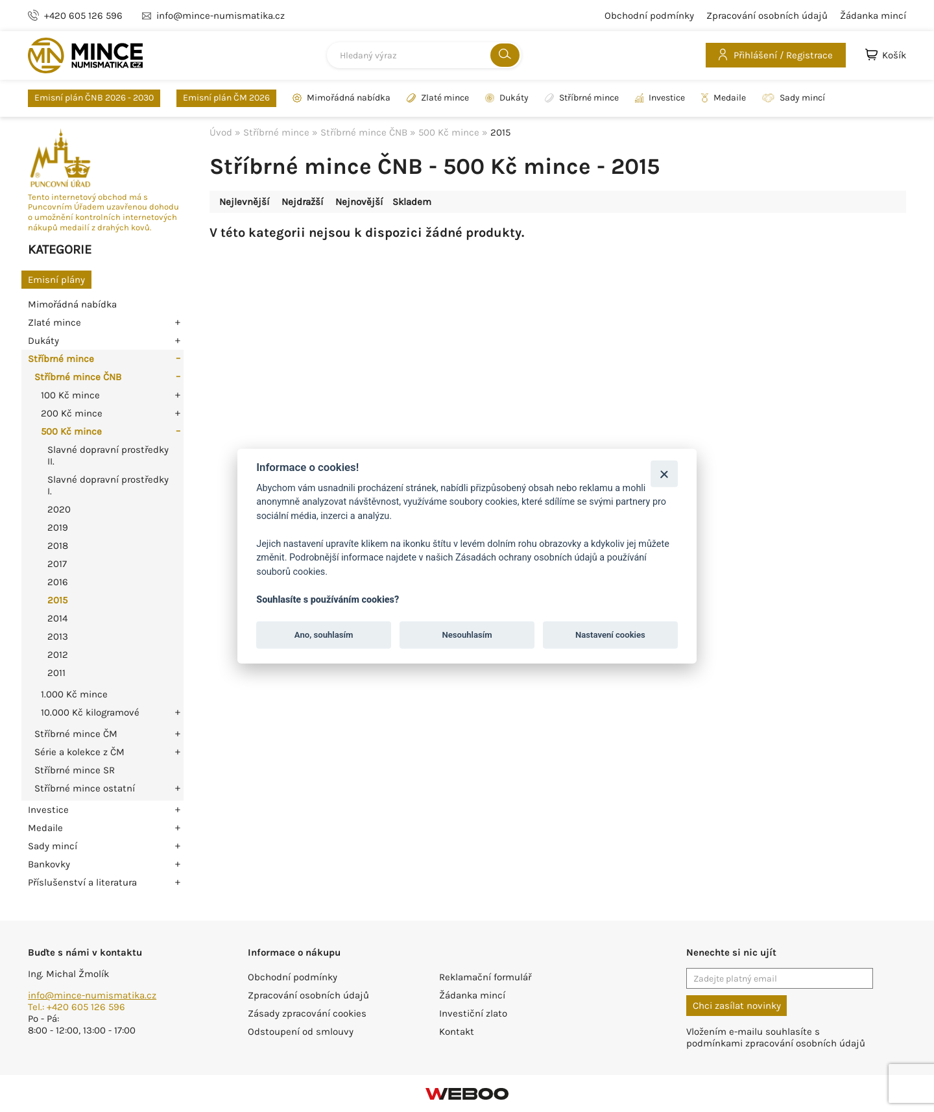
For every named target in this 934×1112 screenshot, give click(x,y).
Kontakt (456, 1031)
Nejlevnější (244, 202)
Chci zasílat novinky (737, 1005)
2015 (57, 600)
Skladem (411, 202)
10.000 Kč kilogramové (90, 712)
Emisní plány (56, 279)
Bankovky (49, 864)
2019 (57, 527)
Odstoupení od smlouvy (300, 1031)
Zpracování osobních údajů (767, 15)
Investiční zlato (473, 1013)
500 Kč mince (71, 431)
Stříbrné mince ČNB (77, 377)
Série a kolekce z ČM (79, 752)
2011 (56, 673)
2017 (57, 564)
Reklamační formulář (485, 977)
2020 (59, 509)
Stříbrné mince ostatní (84, 788)
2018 (57, 545)
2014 (57, 618)
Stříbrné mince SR (74, 770)
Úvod (221, 132)
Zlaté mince (438, 98)
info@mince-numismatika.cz (92, 995)
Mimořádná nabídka (341, 98)
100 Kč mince (70, 395)
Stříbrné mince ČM (75, 734)
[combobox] (424, 55)
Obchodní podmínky (649, 15)
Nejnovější (359, 202)
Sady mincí (793, 98)
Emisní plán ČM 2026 (226, 97)
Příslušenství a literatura (82, 882)
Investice (660, 98)
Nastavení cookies (610, 635)
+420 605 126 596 (83, 15)
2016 (57, 582)
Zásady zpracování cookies (307, 1013)
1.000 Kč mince (74, 694)
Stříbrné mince (582, 98)
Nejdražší (302, 202)
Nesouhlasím (467, 635)
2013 (57, 636)
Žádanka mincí (873, 15)
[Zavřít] (664, 473)
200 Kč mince (71, 413)
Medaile (723, 98)
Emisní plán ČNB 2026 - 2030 (94, 97)
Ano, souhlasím (323, 635)
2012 (57, 654)
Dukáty (507, 98)
